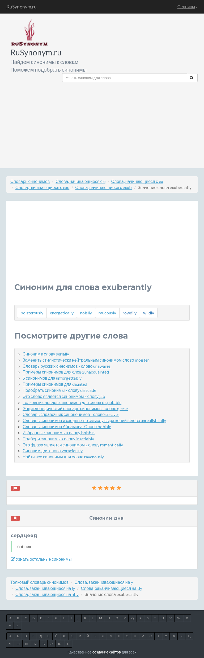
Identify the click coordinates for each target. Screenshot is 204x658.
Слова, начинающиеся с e (80, 181)
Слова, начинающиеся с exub (103, 187)
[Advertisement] (130, 123)
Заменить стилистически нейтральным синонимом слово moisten (86, 359)
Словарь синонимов (30, 181)
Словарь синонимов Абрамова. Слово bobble (67, 426)
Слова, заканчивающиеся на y (103, 582)
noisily (86, 312)
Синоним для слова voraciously (53, 450)
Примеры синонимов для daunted (55, 384)
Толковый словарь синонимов (39, 582)
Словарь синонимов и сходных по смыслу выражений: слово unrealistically (94, 420)
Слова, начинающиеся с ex (137, 181)
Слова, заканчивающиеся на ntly (47, 594)
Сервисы (187, 6)
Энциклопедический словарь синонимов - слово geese (75, 408)
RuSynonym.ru (21, 7)
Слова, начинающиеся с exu (42, 187)
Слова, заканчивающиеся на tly (111, 588)
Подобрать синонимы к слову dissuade (59, 390)
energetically (62, 312)
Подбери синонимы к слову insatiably (58, 438)
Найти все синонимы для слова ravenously (63, 456)
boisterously (31, 312)
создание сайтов (106, 652)
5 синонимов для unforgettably (52, 377)
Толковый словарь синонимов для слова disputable (72, 402)
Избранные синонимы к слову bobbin (59, 432)
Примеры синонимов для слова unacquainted (66, 371)
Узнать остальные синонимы (41, 559)
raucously (107, 312)
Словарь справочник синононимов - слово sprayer (71, 414)
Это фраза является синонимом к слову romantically (73, 444)
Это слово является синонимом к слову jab (64, 396)
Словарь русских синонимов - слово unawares (66, 366)
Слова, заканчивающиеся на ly (45, 588)
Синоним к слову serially (46, 353)
